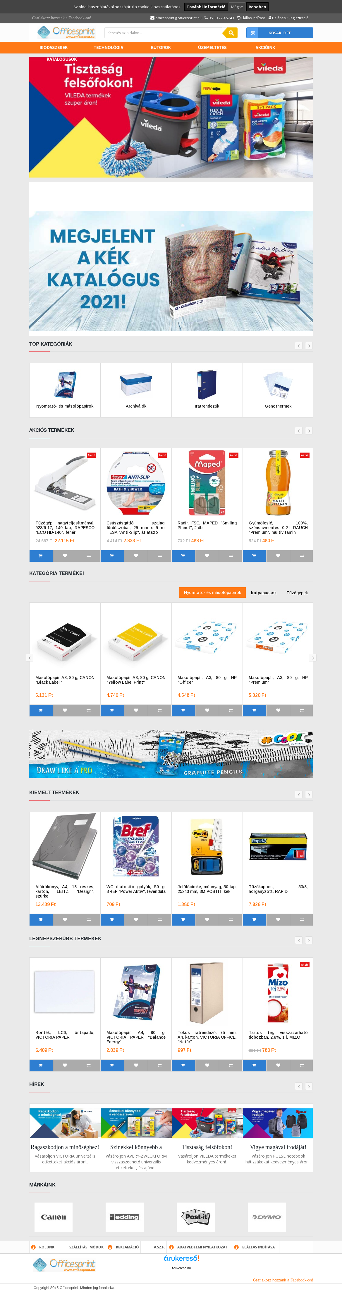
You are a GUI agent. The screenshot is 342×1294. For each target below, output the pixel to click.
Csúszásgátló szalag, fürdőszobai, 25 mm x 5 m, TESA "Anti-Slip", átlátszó (136, 528)
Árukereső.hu (181, 1268)
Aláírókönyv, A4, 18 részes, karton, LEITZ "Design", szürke (64, 891)
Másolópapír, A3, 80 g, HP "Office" (207, 680)
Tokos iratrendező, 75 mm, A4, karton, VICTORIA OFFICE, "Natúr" (207, 1037)
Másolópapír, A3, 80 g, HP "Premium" (278, 680)
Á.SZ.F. (159, 1247)
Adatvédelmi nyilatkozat (202, 1247)
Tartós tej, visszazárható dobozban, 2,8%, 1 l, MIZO (278, 1035)
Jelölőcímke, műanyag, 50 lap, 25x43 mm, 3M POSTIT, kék (207, 889)
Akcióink (265, 47)
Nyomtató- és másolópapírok (212, 592)
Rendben (257, 6)
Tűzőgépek (297, 592)
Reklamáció (127, 1247)
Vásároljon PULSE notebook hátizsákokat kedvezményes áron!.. (278, 1159)
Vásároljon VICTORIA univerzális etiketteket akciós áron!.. (65, 1159)
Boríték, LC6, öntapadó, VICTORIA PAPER (64, 1035)
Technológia (108, 47)
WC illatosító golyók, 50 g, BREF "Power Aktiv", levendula (136, 889)
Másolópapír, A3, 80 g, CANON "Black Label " (64, 680)
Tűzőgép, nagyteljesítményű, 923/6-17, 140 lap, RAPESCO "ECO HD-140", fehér (64, 528)
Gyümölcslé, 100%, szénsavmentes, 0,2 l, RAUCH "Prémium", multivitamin (278, 528)
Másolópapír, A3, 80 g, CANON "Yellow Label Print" (136, 680)
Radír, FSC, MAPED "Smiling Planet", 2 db (207, 525)
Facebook (76, 18)
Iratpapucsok (263, 592)
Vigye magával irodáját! (278, 1147)
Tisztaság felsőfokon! (207, 1147)
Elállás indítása (258, 1247)
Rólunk (46, 1247)
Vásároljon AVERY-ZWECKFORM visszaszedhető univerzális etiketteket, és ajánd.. (136, 1161)
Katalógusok (62, 59)
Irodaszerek (54, 47)
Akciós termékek (51, 430)
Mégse (237, 6)
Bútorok (161, 47)
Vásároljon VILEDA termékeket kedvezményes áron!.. (207, 1159)
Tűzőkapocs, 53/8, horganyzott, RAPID (278, 889)
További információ (206, 6)
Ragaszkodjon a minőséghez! (65, 1147)
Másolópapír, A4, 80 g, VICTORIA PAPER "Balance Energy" (136, 1037)
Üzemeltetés (212, 47)
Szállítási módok (86, 1247)
